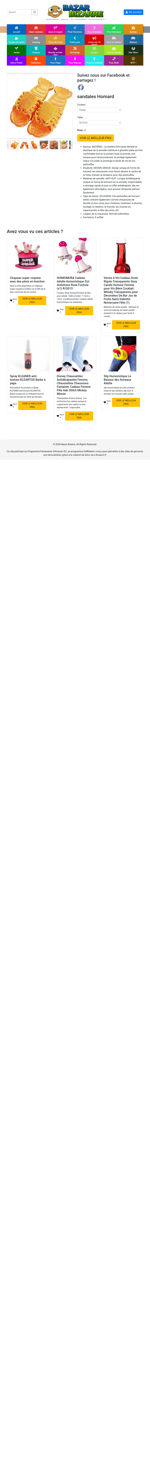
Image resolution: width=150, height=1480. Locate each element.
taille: (80, 117)
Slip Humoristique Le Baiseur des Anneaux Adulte (117, 379)
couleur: (81, 104)
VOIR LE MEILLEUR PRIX (96, 138)
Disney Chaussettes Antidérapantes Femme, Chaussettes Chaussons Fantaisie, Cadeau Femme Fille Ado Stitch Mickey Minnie (73, 385)
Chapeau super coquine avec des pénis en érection (27, 279)
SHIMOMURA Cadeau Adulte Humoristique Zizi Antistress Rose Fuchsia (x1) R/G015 (73, 283)
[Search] (19, 12)
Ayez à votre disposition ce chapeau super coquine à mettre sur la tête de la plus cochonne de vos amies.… (27, 289)
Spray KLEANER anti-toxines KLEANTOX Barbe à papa (28, 379)
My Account (133, 12)
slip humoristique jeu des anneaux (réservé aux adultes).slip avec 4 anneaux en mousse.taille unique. (119, 390)
